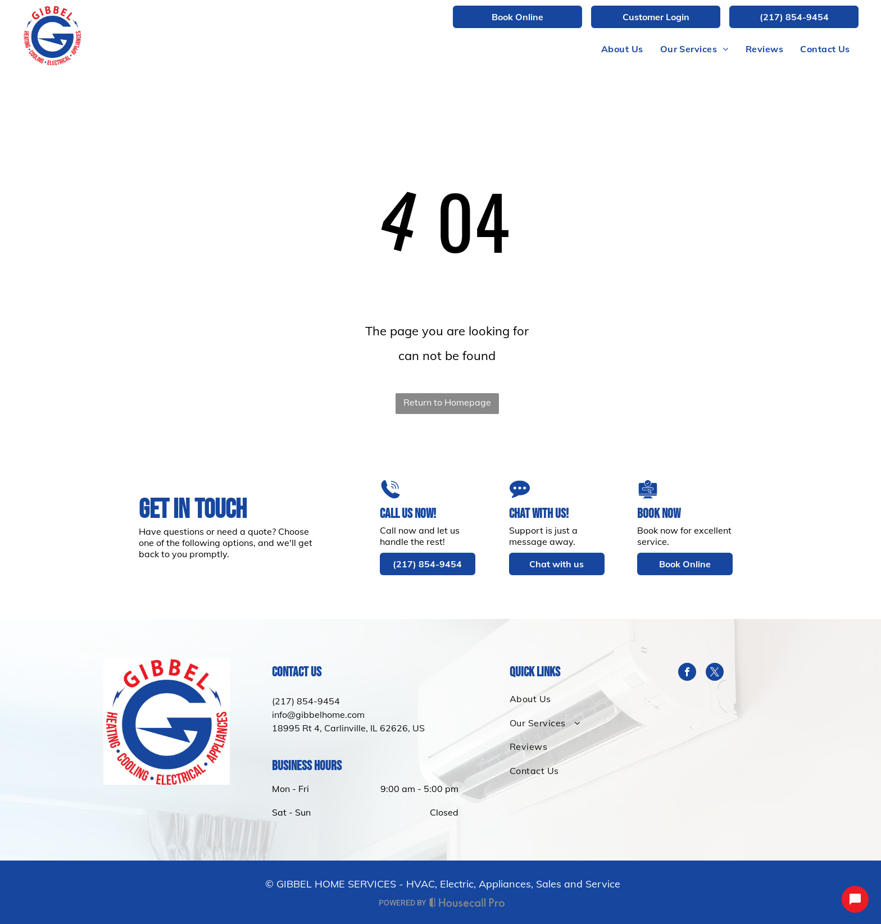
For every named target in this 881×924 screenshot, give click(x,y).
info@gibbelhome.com (318, 714)
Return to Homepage (447, 402)
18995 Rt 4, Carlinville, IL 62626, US (348, 728)
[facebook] (687, 673)
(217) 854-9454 (306, 701)
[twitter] (715, 673)
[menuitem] (622, 49)
